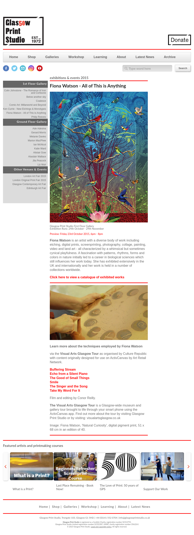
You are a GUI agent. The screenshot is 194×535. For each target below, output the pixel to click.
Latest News (145, 57)
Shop (32, 57)
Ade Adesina (39, 128)
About (121, 57)
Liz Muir (42, 164)
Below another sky (36, 97)
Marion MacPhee (37, 140)
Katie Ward (40, 148)
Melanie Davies (38, 136)
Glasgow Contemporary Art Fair (29, 184)
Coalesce (41, 101)
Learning (100, 57)
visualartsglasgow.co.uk (103, 418)
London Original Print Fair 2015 (29, 180)
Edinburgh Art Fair (36, 188)
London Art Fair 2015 (35, 176)
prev (5, 466)
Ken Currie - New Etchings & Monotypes (24, 109)
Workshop (76, 57)
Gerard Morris (38, 132)
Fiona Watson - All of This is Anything (26, 113)
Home (13, 57)
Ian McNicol (39, 144)
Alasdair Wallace (37, 156)
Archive (170, 57)
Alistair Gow (39, 152)
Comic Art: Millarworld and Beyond (27, 105)
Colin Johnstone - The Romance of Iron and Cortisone (25, 91)
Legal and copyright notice (101, 527)
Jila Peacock (39, 160)
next (188, 466)
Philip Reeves (38, 117)
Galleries (52, 57)
